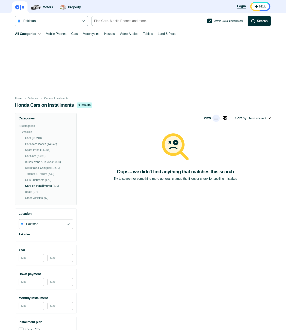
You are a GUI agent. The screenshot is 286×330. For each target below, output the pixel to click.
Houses (108, 34)
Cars (73, 34)
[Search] (260, 21)
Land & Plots (165, 34)
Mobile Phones (54, 34)
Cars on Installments (55, 98)
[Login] (243, 6)
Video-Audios (127, 34)
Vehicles (32, 98)
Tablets (147, 34)
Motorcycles (89, 34)
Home (17, 98)
